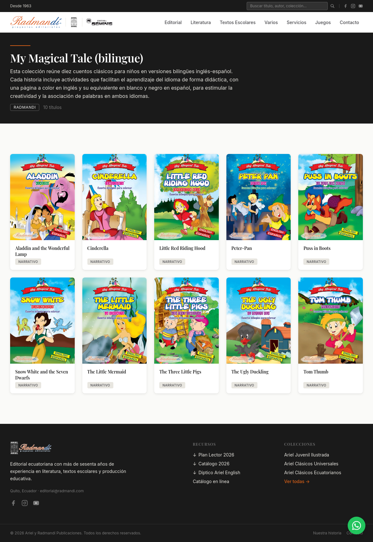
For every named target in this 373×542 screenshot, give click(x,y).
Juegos (323, 22)
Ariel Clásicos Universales (311, 463)
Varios (271, 22)
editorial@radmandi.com (62, 490)
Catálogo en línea (211, 481)
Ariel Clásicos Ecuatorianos (312, 472)
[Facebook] (345, 6)
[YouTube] (360, 6)
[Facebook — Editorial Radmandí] (13, 503)
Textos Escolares (238, 22)
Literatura (201, 22)
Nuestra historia (327, 533)
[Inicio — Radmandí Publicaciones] (36, 22)
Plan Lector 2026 (213, 455)
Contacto (349, 22)
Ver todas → (297, 481)
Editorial (173, 22)
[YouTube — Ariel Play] (36, 503)
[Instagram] (353, 6)
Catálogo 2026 (211, 464)
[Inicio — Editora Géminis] (99, 22)
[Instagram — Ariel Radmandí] (25, 503)
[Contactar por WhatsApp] (356, 525)
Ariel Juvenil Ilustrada (306, 454)
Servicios (296, 22)
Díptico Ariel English (216, 472)
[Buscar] (332, 6)
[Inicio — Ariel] (74, 22)
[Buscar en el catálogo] (287, 6)
